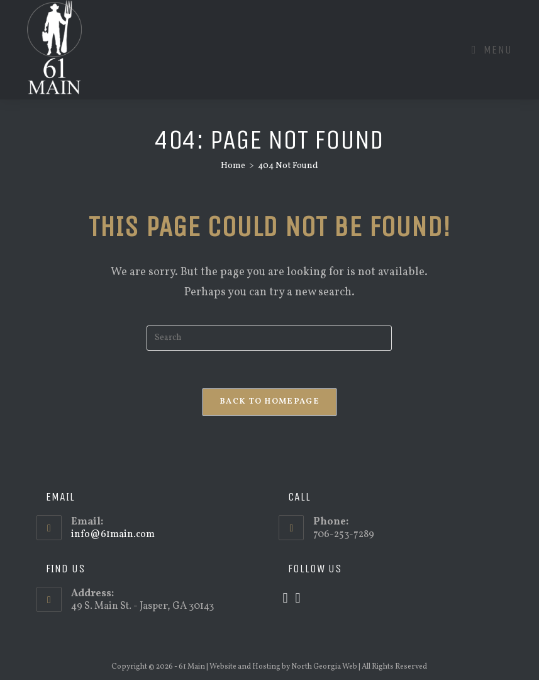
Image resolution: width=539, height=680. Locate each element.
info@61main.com (113, 534)
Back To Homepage (269, 401)
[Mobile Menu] (492, 50)
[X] (284, 599)
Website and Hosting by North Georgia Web (283, 667)
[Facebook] (298, 599)
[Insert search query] (269, 338)
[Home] (233, 166)
